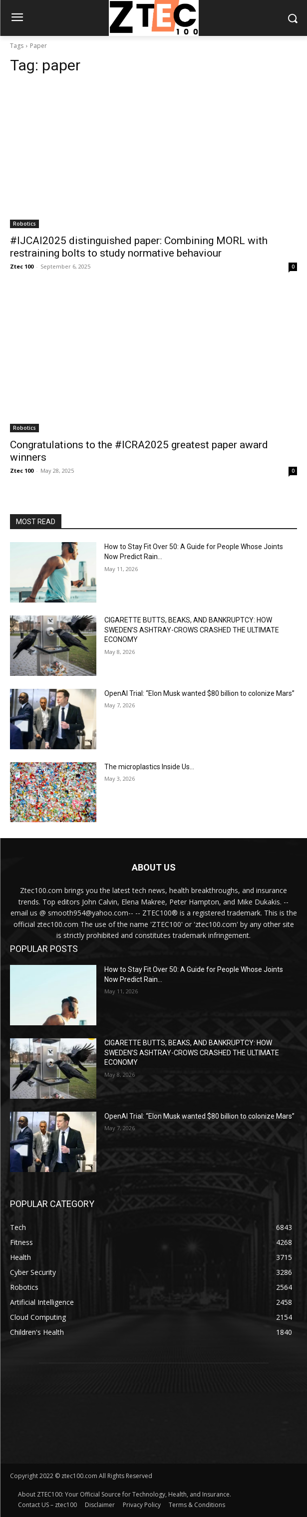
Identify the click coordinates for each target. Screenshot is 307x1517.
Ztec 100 (21, 266)
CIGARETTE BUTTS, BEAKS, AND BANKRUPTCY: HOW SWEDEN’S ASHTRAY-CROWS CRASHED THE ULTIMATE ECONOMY (191, 629)
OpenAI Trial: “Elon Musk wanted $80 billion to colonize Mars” (199, 693)
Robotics (24, 223)
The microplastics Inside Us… (149, 767)
